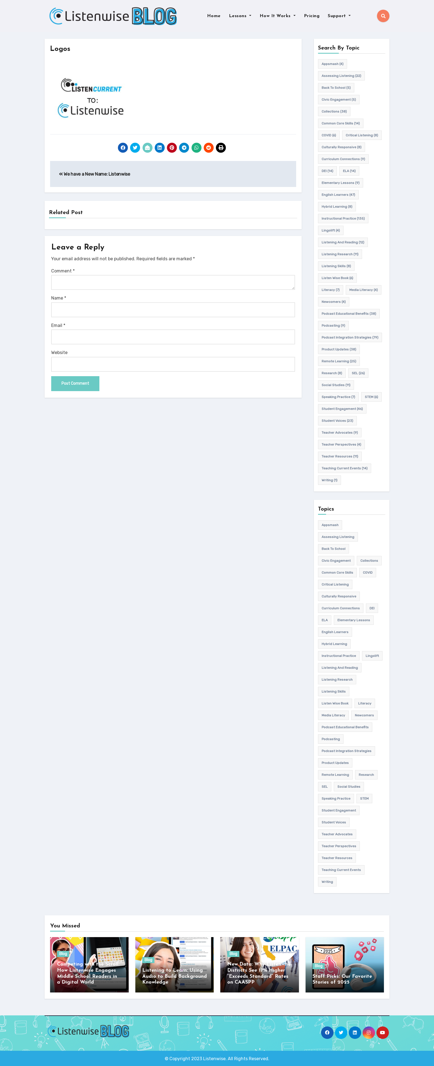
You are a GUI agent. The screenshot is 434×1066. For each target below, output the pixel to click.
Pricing (312, 16)
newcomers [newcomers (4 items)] (334, 302)
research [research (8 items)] (332, 373)
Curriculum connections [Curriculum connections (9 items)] (343, 159)
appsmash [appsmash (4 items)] (332, 64)
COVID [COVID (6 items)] (329, 135)
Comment (63, 271)
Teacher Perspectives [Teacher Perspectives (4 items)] (341, 444)
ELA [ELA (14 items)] (349, 171)
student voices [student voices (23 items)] (337, 421)
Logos (60, 49)
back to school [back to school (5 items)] (336, 88)
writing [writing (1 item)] (329, 480)
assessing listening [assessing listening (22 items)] (341, 76)
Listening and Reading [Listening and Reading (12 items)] (343, 242)
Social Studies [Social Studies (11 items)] (336, 385)
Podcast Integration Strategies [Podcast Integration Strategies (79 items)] (350, 337)
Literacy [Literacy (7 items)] (331, 290)
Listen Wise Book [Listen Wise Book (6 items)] (337, 278)
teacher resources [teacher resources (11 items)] (340, 456)
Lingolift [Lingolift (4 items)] (331, 230)
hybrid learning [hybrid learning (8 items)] (337, 207)
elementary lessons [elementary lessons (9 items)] (341, 183)
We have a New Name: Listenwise (94, 174)
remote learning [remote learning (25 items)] (339, 361)
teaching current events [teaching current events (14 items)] (345, 468)
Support (339, 16)
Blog (63, 954)
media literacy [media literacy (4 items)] (363, 290)
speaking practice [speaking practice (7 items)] (338, 397)
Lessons (240, 16)
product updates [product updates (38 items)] (339, 349)
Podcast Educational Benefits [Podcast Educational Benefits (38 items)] (349, 314)
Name (58, 298)
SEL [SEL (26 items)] (358, 373)
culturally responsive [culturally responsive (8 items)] (341, 147)
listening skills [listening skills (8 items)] (336, 266)
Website (59, 352)
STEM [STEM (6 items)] (371, 397)
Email (58, 325)
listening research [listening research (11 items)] (340, 254)
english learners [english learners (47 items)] (338, 195)
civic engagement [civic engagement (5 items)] (339, 100)
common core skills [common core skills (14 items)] (341, 123)
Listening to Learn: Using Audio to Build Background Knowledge (174, 976)
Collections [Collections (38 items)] (334, 111)
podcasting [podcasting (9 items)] (333, 325)
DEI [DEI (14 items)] (327, 171)
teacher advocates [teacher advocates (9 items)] (340, 433)
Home (214, 16)
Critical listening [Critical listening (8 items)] (362, 135)
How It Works (278, 16)
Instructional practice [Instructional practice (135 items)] (343, 218)
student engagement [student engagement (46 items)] (342, 409)
